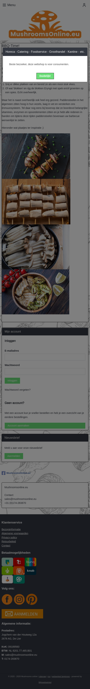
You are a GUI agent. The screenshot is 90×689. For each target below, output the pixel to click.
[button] (45, 76)
